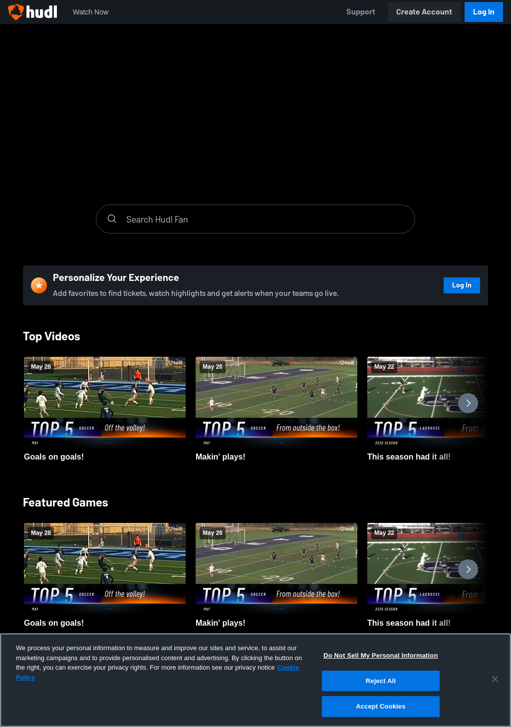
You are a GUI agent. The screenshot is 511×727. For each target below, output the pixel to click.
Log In (484, 11)
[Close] (495, 679)
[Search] (265, 219)
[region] (255, 680)
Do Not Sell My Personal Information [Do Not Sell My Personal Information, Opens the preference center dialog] (380, 655)
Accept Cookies (380, 706)
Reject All (381, 681)
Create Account (424, 11)
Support (360, 11)
